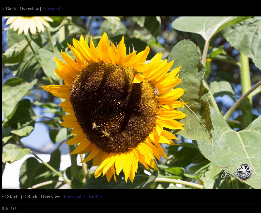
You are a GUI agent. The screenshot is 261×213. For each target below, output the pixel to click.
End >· (95, 196)
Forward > (53, 8)
